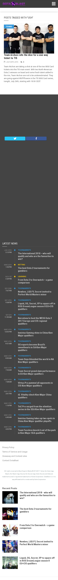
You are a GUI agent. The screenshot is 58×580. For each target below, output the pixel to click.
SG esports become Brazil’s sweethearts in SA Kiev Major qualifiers (32, 347)
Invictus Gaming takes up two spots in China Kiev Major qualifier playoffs (36, 420)
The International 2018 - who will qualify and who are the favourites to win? (37, 495)
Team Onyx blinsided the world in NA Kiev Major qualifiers (36, 360)
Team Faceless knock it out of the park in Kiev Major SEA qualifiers (37, 431)
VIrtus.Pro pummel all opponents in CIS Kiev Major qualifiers (35, 384)
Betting (21, 265)
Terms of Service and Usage (14, 452)
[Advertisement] (29, 116)
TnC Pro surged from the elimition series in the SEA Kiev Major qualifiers (36, 408)
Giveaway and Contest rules (14, 456)
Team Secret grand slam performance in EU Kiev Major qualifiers (36, 372)
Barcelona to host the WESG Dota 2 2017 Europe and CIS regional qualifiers (35, 321)
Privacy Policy (8, 447)
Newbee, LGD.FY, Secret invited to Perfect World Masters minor (34, 293)
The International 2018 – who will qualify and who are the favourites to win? (36, 256)
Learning (22, 277)
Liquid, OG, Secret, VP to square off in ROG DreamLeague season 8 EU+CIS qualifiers (36, 306)
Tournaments (24, 250)
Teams (9, 26)
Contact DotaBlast (10, 460)
